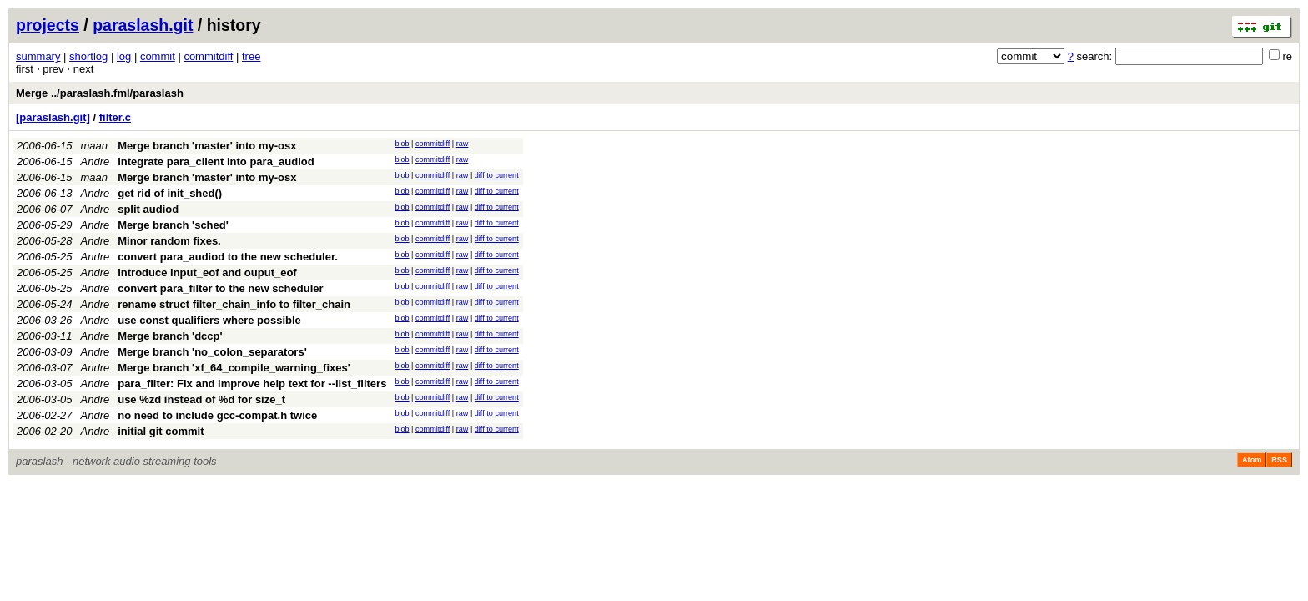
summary (38, 56)
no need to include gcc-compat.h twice (217, 415)
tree (251, 56)
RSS (1279, 460)
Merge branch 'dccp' (170, 336)
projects (47, 25)
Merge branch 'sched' (173, 225)
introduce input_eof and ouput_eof (207, 272)
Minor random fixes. (169, 241)
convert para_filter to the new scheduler (220, 288)
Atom (1251, 460)
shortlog (88, 56)
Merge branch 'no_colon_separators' (212, 352)
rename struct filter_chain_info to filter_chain (234, 304)
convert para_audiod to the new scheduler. (228, 256)
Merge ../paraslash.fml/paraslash (100, 93)
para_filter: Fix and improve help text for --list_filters (252, 383)
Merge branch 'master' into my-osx (207, 145)
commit (157, 56)
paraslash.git (143, 25)
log (124, 56)
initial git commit (161, 431)
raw (462, 143)
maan (94, 145)
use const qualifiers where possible (209, 320)
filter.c (115, 117)
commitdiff (208, 56)
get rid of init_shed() (170, 193)
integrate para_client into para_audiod (216, 161)
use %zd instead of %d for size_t (201, 399)
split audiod (148, 209)
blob (402, 143)
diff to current (497, 175)
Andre (95, 161)
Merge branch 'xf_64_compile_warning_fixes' (234, 367)
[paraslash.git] (53, 117)
